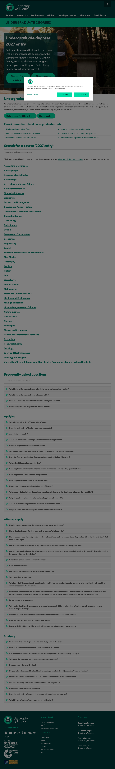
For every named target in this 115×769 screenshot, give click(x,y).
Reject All (65, 95)
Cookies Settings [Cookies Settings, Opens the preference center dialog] (32, 94)
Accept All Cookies (81, 95)
